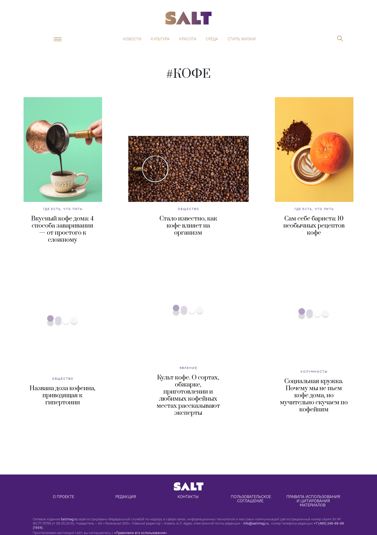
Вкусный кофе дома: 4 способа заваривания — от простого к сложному (62, 229)
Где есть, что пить (63, 209)
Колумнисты (314, 371)
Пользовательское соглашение (251, 498)
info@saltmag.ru (256, 523)
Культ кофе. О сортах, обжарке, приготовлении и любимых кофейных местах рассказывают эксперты (188, 395)
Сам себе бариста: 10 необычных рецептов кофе (314, 226)
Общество (188, 209)
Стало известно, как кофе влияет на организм (188, 226)
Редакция (125, 496)
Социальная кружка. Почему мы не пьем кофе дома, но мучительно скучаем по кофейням (314, 395)
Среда (212, 39)
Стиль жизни (242, 39)
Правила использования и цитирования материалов (313, 501)
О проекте (63, 496)
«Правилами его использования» (140, 533)
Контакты (188, 496)
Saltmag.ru (69, 519)
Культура (160, 39)
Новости (132, 39)
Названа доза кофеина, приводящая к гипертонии (62, 395)
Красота (187, 39)
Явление (188, 368)
